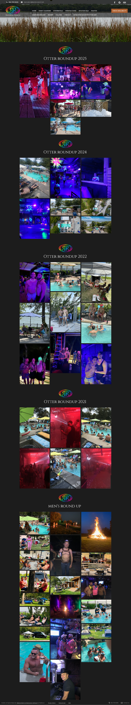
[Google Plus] (120, 2)
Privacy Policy (52, 702)
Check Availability (119, 11)
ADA (69, 702)
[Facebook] (116, 2)
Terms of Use (62, 702)
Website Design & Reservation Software (27, 702)
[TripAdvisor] (125, 2)
